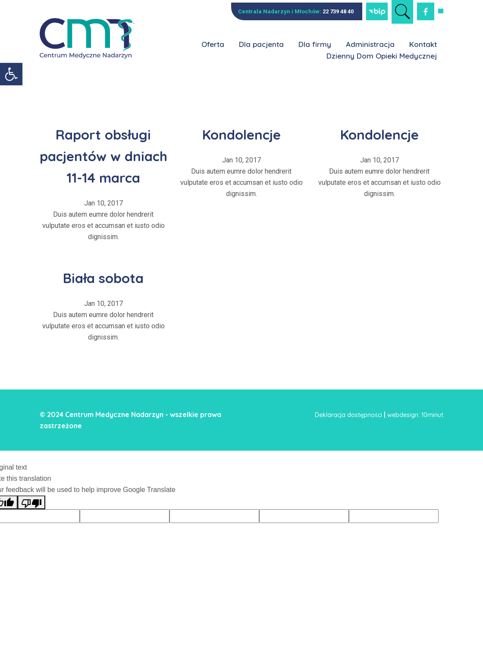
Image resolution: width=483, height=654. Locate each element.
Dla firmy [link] (314, 44)
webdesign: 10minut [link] (415, 436)
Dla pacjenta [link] (261, 44)
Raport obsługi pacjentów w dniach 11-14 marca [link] (103, 165)
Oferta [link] (212, 44)
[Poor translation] (31, 524)
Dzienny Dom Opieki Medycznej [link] (381, 55)
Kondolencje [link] (241, 133)
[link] (11, 74)
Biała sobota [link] (103, 298)
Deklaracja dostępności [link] (348, 436)
